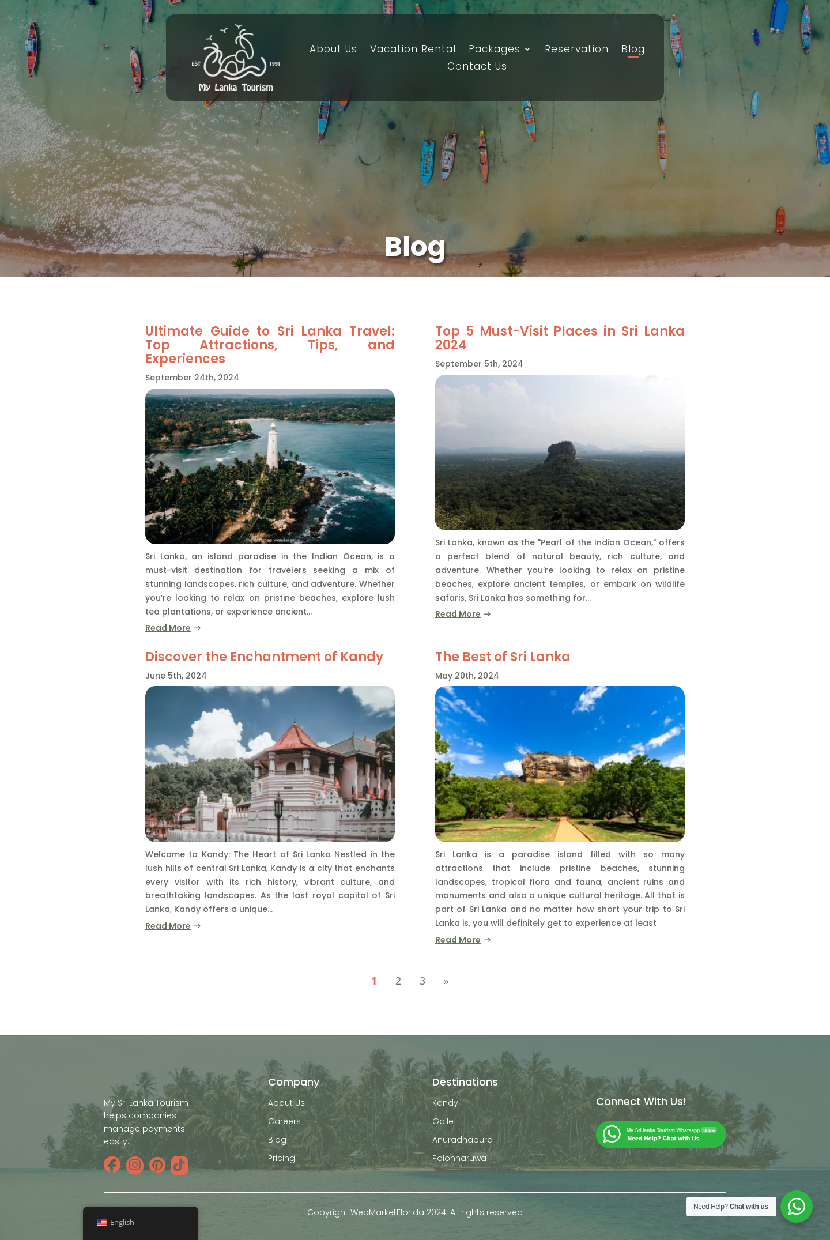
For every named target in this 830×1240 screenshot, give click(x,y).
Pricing (281, 1158)
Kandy (445, 1103)
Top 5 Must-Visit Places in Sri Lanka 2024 (560, 338)
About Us (333, 50)
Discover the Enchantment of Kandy (264, 657)
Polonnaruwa (459, 1158)
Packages (494, 50)
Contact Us (477, 67)
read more (168, 628)
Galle (443, 1121)
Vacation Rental (413, 50)
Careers (284, 1121)
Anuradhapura (462, 1139)
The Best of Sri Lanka (503, 657)
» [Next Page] (446, 981)
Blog (633, 50)
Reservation (577, 50)
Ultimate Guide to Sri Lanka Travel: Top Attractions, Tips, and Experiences (270, 345)
